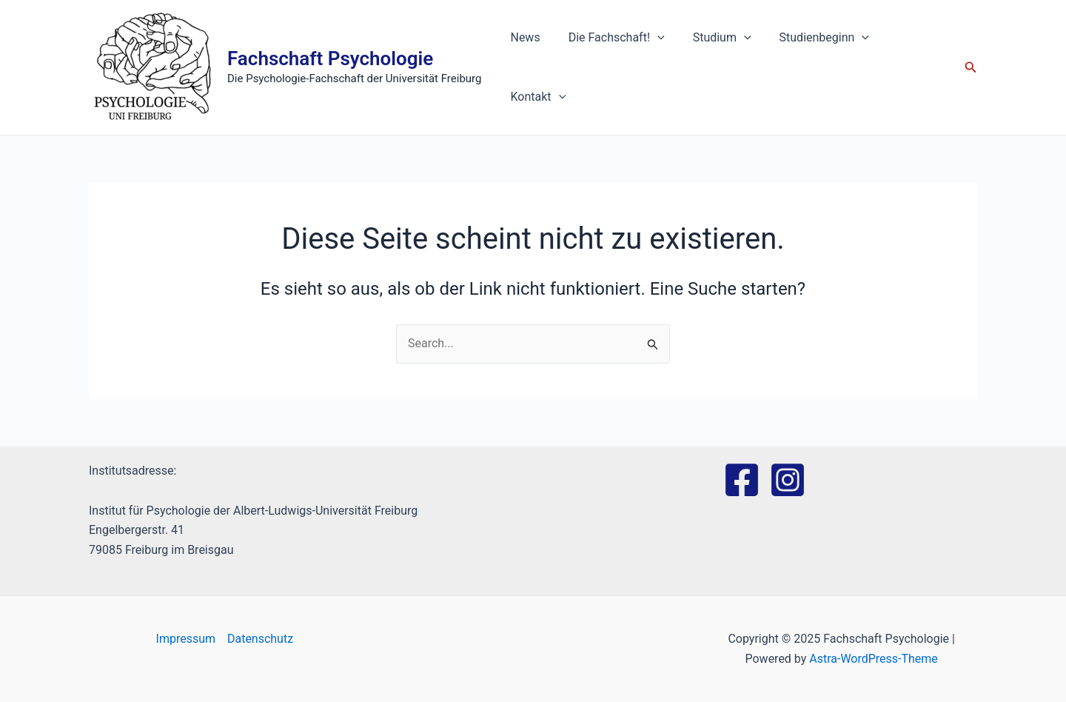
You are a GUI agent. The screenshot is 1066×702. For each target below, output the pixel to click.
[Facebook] (741, 479)
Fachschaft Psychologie (330, 58)
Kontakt (910, 67)
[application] (655, 67)
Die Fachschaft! (615, 67)
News (528, 67)
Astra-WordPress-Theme (873, 659)
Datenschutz (260, 639)
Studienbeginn (814, 67)
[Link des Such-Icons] (971, 67)
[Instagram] (787, 479)
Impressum (185, 639)
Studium (716, 67)
